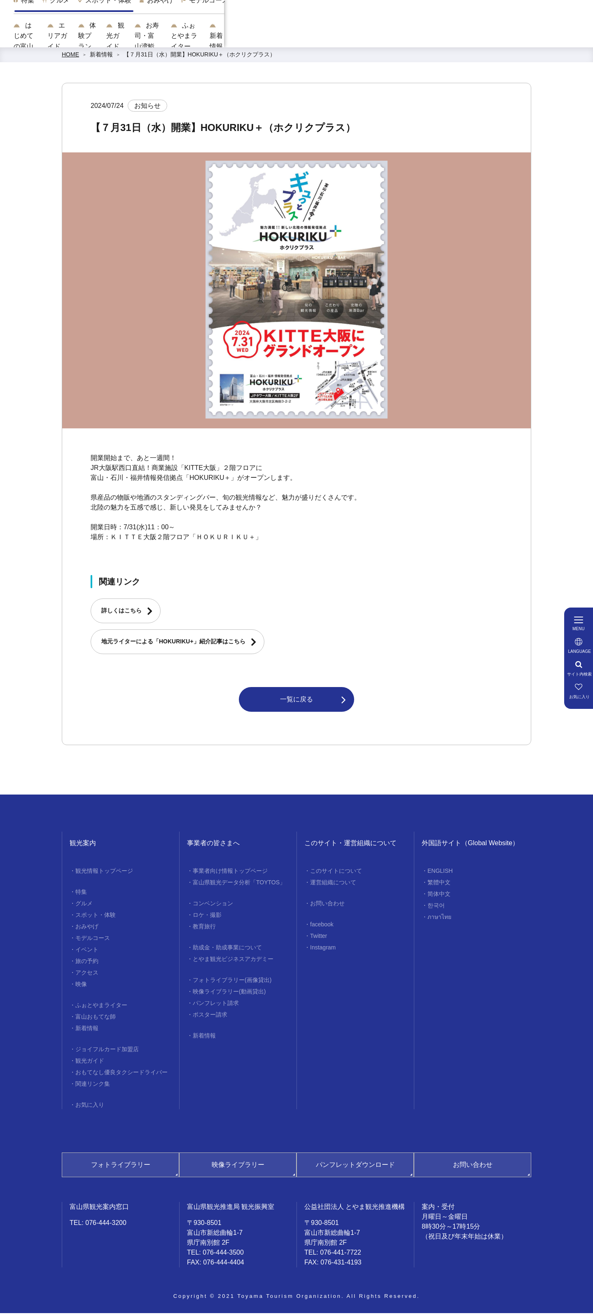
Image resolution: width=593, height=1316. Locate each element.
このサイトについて (336, 874)
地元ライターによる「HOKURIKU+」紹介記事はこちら (173, 644)
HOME (70, 57)
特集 (81, 895)
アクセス (86, 975)
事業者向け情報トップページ (230, 874)
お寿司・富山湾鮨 (406, 37)
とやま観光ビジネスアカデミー (233, 962)
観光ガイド (342, 37)
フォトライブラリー (120, 1167)
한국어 (436, 908)
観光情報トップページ (104, 874)
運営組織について (333, 885)
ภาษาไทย (439, 920)
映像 (81, 987)
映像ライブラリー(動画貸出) (229, 994)
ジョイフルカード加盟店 (107, 1052)
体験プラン (288, 37)
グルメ (84, 906)
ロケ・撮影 (207, 918)
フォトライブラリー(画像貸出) (232, 983)
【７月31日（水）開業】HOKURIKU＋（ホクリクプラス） (199, 57)
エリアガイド (229, 37)
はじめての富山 (165, 37)
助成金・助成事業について (227, 950)
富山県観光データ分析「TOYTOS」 (239, 885)
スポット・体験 (95, 918)
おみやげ (86, 929)
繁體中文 (439, 885)
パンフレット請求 (216, 1006)
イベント (86, 952)
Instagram (323, 950)
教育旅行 (204, 929)
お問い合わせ (327, 906)
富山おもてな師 (95, 1020)
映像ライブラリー (238, 1167)
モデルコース (92, 941)
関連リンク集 (92, 1087)
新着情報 (548, 37)
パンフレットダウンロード (355, 1167)
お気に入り (89, 1108)
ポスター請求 (210, 1017)
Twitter (318, 939)
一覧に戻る (296, 702)
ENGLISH (440, 874)
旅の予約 (86, 964)
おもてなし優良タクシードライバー (121, 1075)
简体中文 (439, 897)
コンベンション (213, 906)
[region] (365, 16)
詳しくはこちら (121, 613)
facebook (322, 927)
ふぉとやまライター (484, 37)
